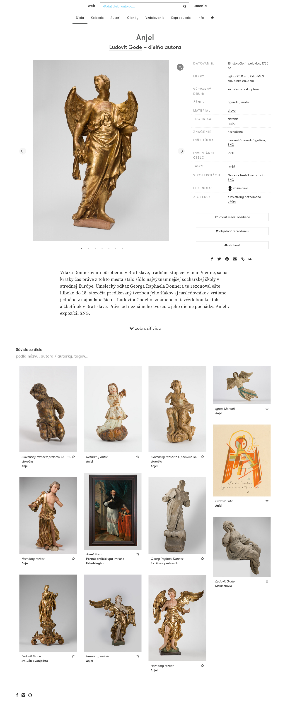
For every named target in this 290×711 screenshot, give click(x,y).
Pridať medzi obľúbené (232, 226)
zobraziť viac (145, 337)
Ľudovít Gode (125, 56)
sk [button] (260, 7)
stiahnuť (232, 254)
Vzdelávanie (154, 27)
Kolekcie (97, 27)
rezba (231, 132)
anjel (232, 175)
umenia (200, 15)
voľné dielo (238, 197)
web (91, 15)
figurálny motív (238, 111)
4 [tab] (102, 258)
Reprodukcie (181, 27)
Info (201, 27)
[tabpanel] (102, 160)
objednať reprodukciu (232, 240)
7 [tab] (122, 258)
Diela (80, 27)
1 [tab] (81, 258)
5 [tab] (108, 258)
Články (133, 27)
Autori (115, 27)
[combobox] (144, 15)
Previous (22, 160)
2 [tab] (88, 258)
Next (181, 160)
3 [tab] (95, 258)
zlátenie (233, 128)
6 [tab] (115, 258)
